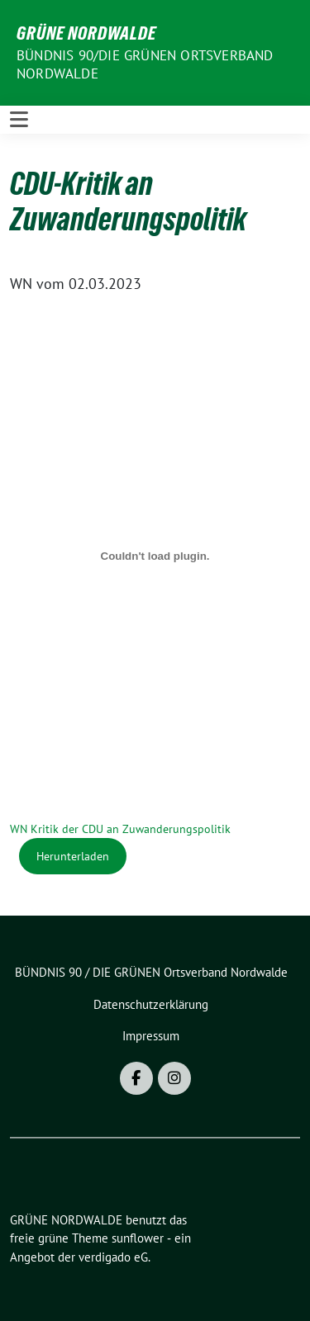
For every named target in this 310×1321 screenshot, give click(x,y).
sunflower (138, 1238)
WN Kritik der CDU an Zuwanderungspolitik (120, 828)
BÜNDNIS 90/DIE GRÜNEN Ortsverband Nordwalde (145, 64)
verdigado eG (113, 1257)
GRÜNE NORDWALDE (86, 33)
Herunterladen (72, 856)
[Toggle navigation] (19, 120)
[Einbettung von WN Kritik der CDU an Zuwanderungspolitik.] (155, 555)
